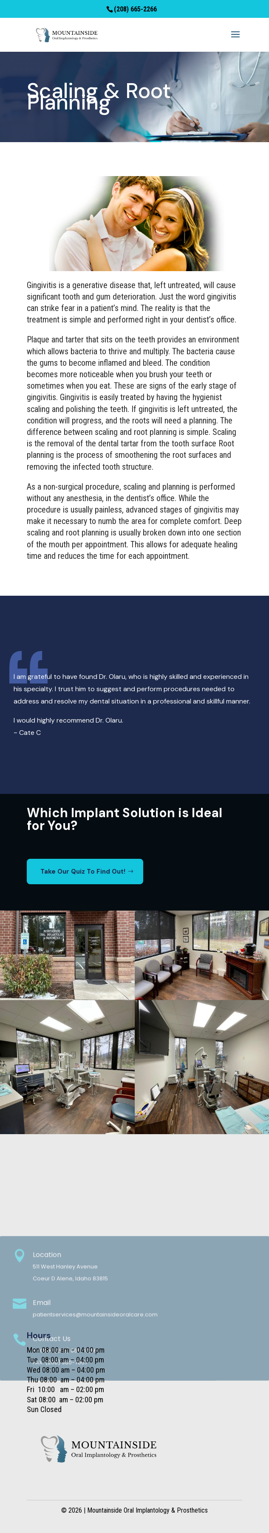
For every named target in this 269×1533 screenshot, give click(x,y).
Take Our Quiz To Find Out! (82, 871)
